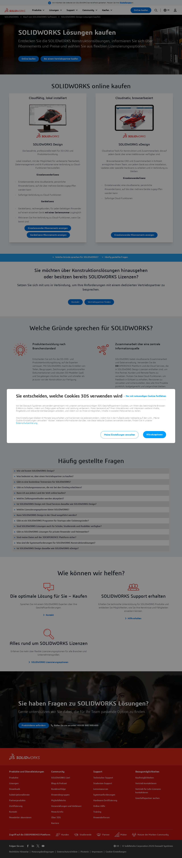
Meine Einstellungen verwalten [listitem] (119, 435)
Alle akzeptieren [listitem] (154, 434)
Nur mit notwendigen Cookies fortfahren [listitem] (146, 396)
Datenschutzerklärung (26, 423)
